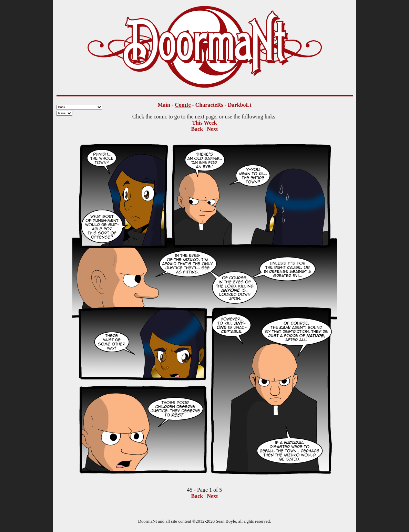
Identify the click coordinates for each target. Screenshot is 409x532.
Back (197, 129)
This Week (204, 123)
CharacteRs (209, 105)
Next (212, 129)
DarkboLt (239, 105)
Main (164, 105)
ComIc (183, 105)
